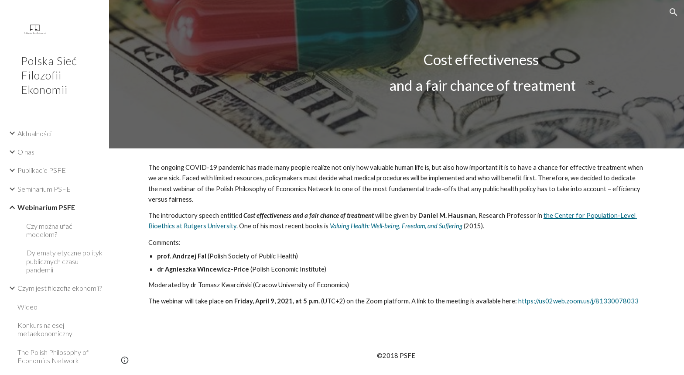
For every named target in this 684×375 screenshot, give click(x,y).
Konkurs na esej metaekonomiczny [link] (44, 329)
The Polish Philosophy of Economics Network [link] (53, 356)
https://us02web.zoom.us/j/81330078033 (578, 301)
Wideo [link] (27, 307)
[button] (673, 12)
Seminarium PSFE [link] (44, 189)
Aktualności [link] (34, 133)
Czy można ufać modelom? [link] (49, 230)
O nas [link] (25, 152)
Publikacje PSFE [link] (41, 170)
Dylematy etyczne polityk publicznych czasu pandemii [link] (64, 261)
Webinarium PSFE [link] (46, 207)
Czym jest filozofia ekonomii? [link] (59, 288)
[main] (482, 74)
